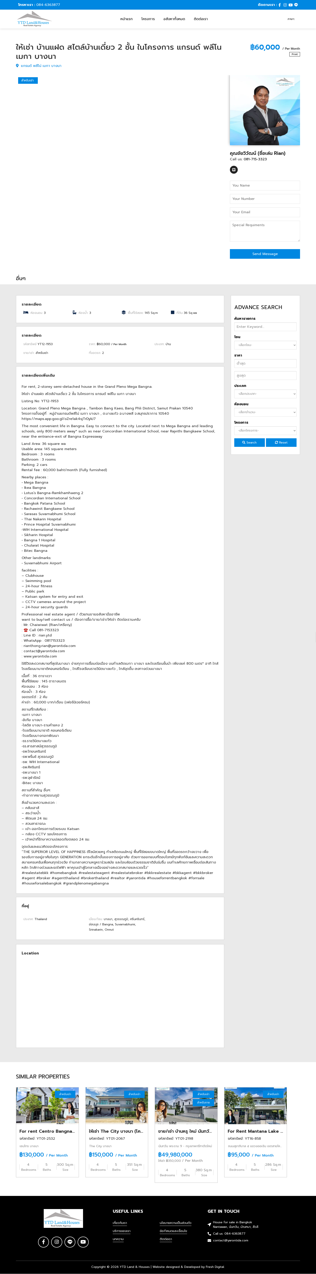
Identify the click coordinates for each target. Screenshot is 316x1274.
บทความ (118, 1239)
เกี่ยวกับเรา (120, 1223)
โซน (237, 337)
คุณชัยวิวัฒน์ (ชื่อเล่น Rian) (257, 153)
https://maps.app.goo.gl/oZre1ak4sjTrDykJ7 (59, 418)
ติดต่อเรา (201, 19)
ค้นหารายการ (244, 318)
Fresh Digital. (215, 1267)
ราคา (238, 355)
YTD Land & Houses (135, 1267)
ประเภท (240, 385)
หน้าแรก (126, 19)
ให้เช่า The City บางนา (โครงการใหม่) (125, 1131)
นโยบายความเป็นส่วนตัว (175, 1223)
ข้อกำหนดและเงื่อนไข (173, 1231)
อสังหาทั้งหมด (174, 19)
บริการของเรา (121, 1231)
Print (295, 54)
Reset (281, 442)
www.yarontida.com (40, 656)
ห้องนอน (241, 404)
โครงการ (148, 19)
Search (249, 442)
